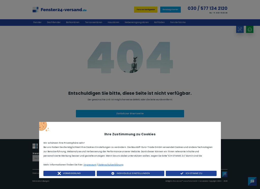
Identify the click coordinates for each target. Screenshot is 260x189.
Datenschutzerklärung (110, 164)
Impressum (90, 164)
